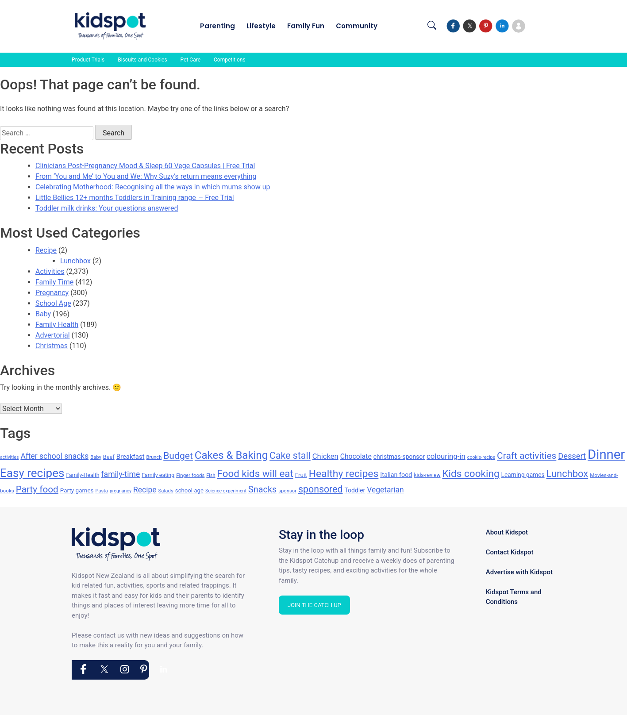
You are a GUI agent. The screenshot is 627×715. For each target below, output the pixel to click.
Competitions (230, 60)
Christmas (51, 346)
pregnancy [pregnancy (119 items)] (120, 491)
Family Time (54, 282)
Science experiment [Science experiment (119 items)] (225, 491)
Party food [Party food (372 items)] (37, 489)
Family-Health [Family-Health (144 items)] (82, 475)
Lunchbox (75, 261)
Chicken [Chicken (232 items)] (325, 456)
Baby (43, 314)
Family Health (56, 324)
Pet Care (190, 60)
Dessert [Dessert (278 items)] (572, 456)
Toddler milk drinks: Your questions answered (106, 208)
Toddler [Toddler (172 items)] (354, 490)
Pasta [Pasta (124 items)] (102, 491)
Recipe (46, 250)
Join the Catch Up (314, 605)
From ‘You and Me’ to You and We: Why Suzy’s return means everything (146, 176)
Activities (49, 271)
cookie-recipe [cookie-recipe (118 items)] (481, 457)
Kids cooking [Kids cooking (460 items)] (470, 474)
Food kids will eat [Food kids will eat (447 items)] (255, 473)
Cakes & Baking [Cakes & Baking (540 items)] (231, 455)
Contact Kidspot (510, 552)
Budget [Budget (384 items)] (178, 455)
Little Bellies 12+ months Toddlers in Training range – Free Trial (134, 197)
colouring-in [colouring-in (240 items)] (446, 456)
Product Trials (88, 60)
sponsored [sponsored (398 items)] (320, 489)
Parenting (217, 26)
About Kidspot (507, 532)
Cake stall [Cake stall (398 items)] (290, 455)
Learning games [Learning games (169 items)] (523, 474)
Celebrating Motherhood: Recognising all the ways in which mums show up (152, 187)
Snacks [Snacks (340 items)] (262, 489)
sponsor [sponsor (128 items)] (287, 491)
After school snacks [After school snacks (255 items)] (54, 456)
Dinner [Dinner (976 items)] (606, 454)
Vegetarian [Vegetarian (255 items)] (385, 489)
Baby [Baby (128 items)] (95, 457)
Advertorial (52, 335)
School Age (53, 303)
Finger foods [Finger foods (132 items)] (190, 475)
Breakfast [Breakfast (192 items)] (130, 457)
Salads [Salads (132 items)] (165, 491)
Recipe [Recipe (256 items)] (144, 489)
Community (356, 26)
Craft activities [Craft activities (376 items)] (526, 455)
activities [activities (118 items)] (9, 457)
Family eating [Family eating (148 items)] (158, 475)
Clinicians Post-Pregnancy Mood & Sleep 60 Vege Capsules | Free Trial (145, 165)
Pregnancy (52, 292)
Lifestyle (261, 26)
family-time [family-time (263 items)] (120, 474)
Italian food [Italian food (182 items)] (396, 475)
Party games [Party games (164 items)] (77, 490)
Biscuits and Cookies (142, 60)
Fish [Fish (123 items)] (210, 475)
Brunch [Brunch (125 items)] (154, 457)
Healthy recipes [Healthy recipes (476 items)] (344, 474)
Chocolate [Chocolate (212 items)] (356, 456)
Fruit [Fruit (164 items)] (301, 474)
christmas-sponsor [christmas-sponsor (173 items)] (399, 456)
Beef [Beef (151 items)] (109, 457)
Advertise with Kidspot (519, 572)
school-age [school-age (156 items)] (189, 490)
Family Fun (305, 26)
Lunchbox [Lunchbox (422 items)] (567, 473)
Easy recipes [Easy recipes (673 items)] (32, 473)
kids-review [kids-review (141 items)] (427, 475)
